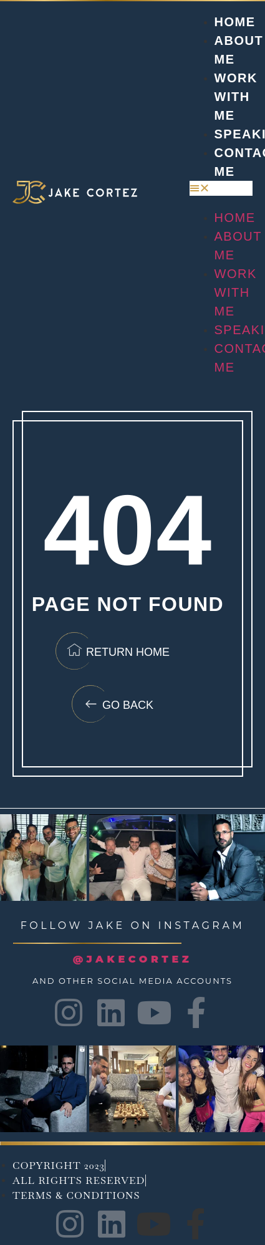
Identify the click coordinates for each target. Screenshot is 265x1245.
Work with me (236, 96)
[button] (221, 188)
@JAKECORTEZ (133, 959)
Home (235, 22)
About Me (238, 245)
